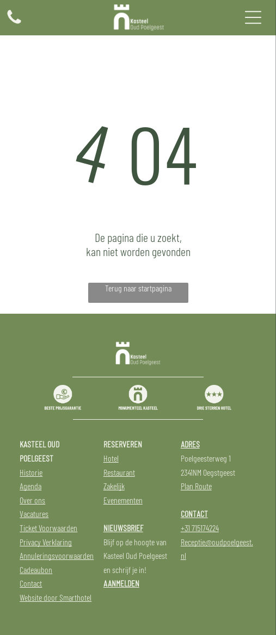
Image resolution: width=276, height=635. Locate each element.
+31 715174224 (200, 527)
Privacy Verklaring (46, 542)
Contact (31, 583)
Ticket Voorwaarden (48, 527)
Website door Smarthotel (55, 597)
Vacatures (34, 513)
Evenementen (123, 500)
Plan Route (196, 486)
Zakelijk (114, 486)
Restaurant (119, 472)
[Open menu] (253, 17)
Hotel (111, 458)
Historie (31, 472)
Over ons (32, 500)
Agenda (30, 486)
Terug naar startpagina (138, 288)
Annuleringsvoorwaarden (57, 555)
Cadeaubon (36, 569)
